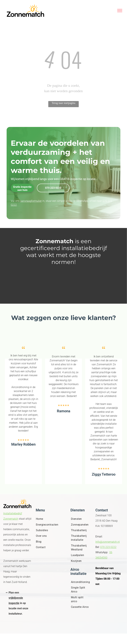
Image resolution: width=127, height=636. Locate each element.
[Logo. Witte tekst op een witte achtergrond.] (63, 289)
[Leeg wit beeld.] (63, 281)
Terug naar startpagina (63, 103)
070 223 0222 (108, 547)
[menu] (119, 10)
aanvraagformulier (31, 200)
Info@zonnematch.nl (107, 541)
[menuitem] (48, 519)
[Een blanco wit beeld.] (63, 274)
